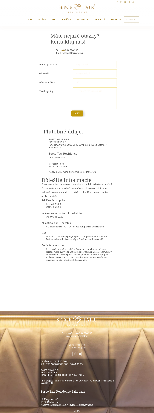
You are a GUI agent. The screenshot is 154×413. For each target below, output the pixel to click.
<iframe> (77, 288)
